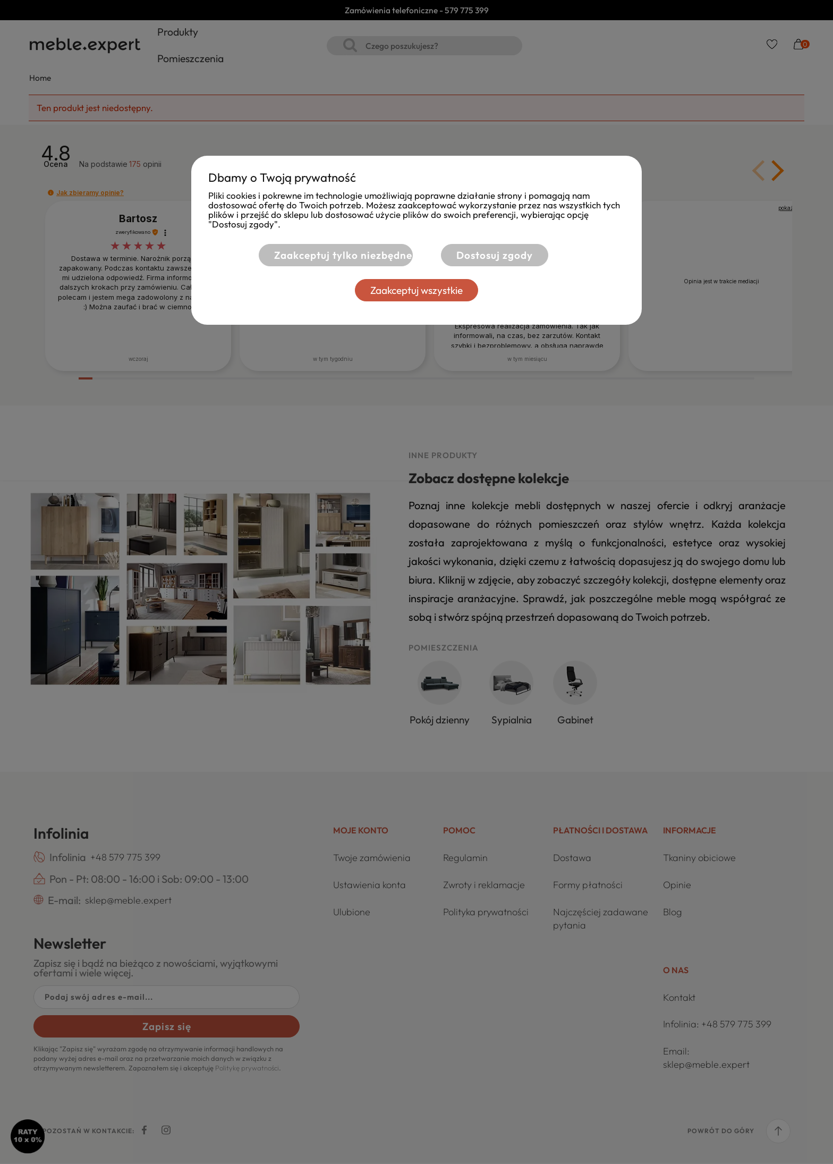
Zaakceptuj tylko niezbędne (343, 255)
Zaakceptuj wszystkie (416, 290)
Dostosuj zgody (494, 255)
